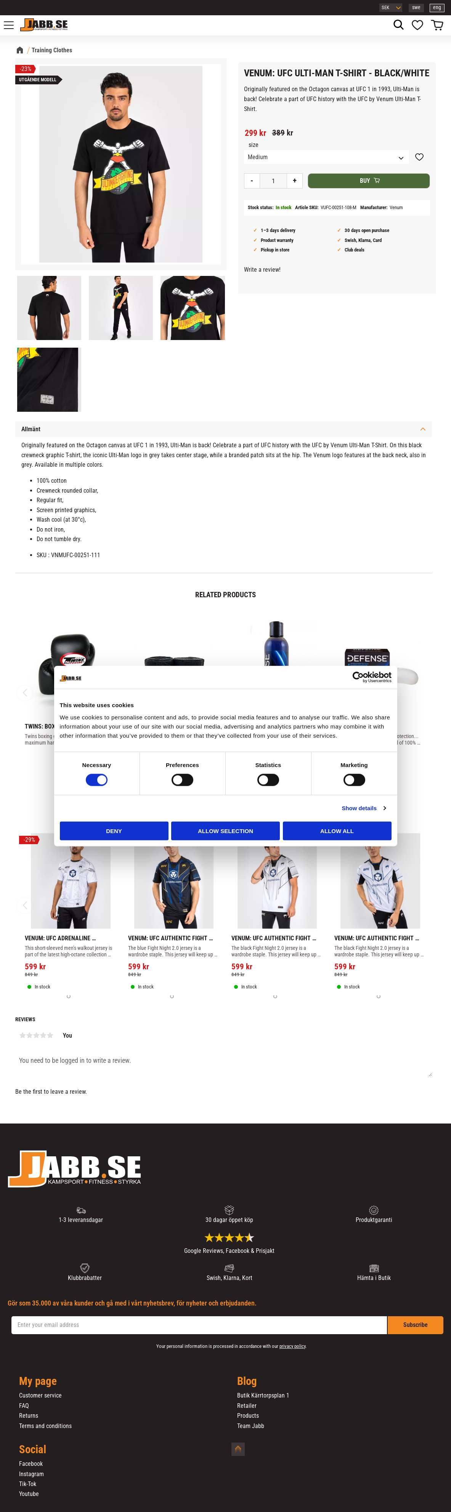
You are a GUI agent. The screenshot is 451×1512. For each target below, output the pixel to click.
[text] (255, 133)
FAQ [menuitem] (24, 1405)
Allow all (337, 830)
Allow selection (225, 830)
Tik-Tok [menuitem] (27, 1484)
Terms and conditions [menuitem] (45, 1426)
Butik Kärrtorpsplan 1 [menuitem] (263, 1395)
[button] (13, 25)
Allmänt (30, 429)
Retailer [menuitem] (247, 1405)
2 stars (29, 1035)
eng (437, 7)
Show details (359, 808)
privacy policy (292, 1346)
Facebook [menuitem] (31, 1463)
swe (416, 7)
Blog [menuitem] (247, 1381)
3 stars (36, 1035)
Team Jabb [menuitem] (250, 1426)
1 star (22, 1035)
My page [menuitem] (38, 1381)
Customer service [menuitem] (40, 1395)
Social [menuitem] (32, 1450)
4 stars (43, 1035)
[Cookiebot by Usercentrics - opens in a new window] (358, 677)
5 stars (50, 1035)
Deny (114, 830)
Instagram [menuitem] (31, 1474)
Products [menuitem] (248, 1415)
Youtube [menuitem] (29, 1494)
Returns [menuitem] (28, 1415)
